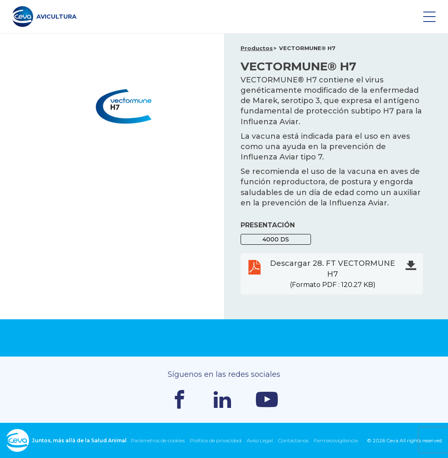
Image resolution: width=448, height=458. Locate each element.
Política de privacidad (215, 440)
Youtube (267, 399)
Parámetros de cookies (158, 440)
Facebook (179, 399)
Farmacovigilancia (336, 440)
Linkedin (222, 399)
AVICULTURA (44, 16)
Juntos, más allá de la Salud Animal (66, 440)
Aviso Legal (260, 440)
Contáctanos (293, 440)
